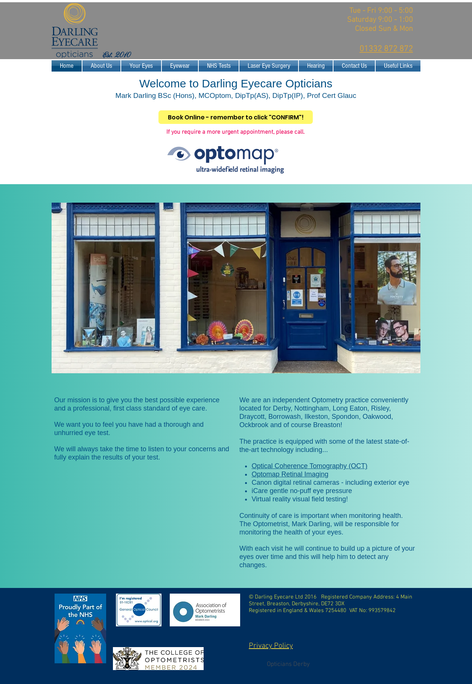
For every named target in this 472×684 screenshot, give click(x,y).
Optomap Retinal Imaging (289, 474)
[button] (141, 66)
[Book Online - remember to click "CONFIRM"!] (235, 117)
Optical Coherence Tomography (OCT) (309, 466)
